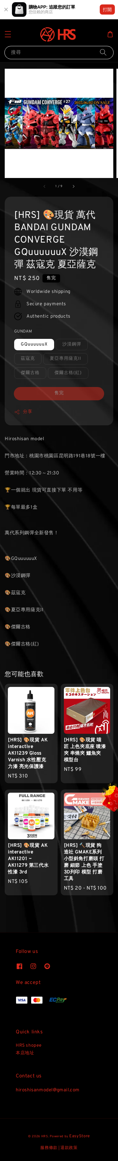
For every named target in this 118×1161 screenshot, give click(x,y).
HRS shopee (29, 1045)
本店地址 (25, 1053)
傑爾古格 (30, 373)
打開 (107, 9)
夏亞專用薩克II (65, 358)
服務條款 (49, 1148)
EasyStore (79, 1136)
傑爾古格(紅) (68, 373)
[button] (8, 34)
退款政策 (69, 1148)
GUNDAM (23, 331)
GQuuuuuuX (34, 344)
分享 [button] (23, 412)
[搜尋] (103, 52)
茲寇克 (28, 358)
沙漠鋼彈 (71, 344)
